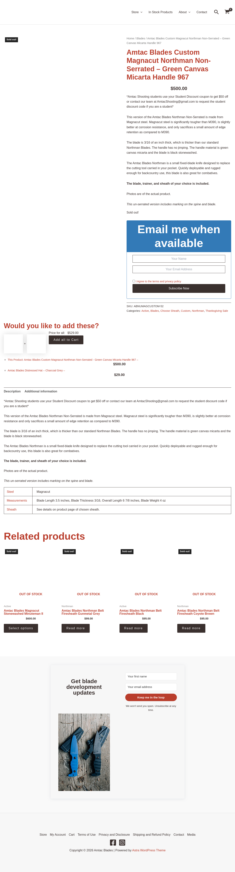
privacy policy (173, 281)
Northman (198, 310)
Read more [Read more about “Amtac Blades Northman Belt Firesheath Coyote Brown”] (191, 628)
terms (155, 281)
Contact (202, 12)
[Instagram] (122, 842)
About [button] (184, 12)
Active (145, 310)
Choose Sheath (169, 310)
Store (43, 834)
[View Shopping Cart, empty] (227, 12)
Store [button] (136, 12)
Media (191, 834)
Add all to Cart (66, 339)
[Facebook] (113, 842)
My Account (58, 834)
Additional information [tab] (40, 391)
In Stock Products (160, 12)
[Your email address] (151, 687)
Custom (185, 310)
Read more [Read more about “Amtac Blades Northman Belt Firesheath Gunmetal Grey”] (75, 628)
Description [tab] (12, 391)
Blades (141, 38)
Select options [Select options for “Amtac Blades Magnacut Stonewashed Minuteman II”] (21, 628)
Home (130, 38)
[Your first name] (151, 676)
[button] (140, 12)
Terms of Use (87, 834)
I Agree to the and (157, 281)
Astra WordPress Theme (149, 850)
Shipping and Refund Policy (152, 834)
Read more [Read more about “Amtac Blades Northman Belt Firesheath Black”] (133, 628)
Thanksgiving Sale (217, 310)
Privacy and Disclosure (114, 834)
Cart (72, 834)
